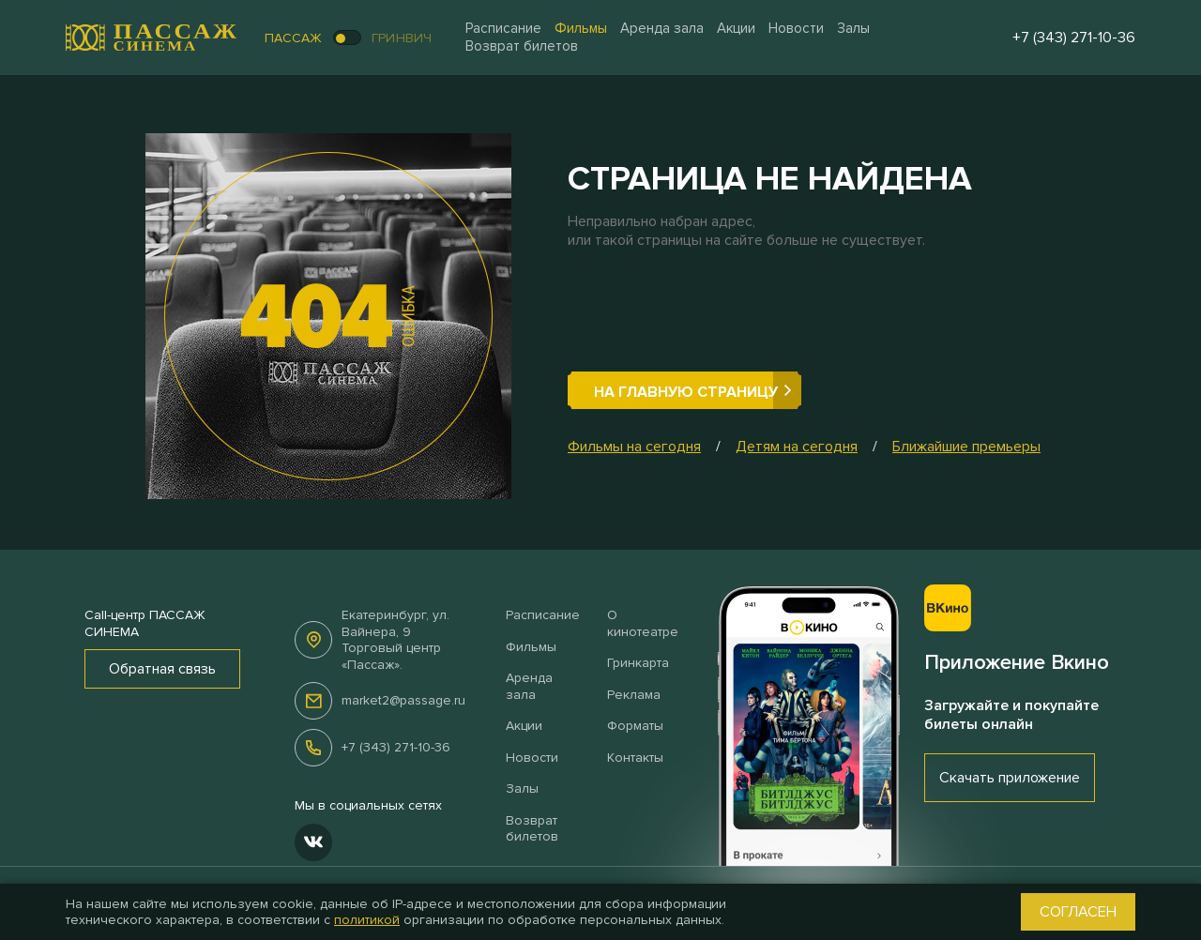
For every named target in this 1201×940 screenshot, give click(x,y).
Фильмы (581, 28)
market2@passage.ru (403, 700)
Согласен (1078, 911)
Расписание (503, 28)
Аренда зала (662, 28)
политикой (367, 920)
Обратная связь (162, 669)
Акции (736, 28)
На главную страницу (686, 392)
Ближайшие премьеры (966, 446)
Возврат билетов (521, 46)
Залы (853, 28)
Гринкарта (638, 663)
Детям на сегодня (797, 446)
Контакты (635, 758)
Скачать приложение (1009, 777)
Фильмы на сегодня (634, 446)
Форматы (635, 726)
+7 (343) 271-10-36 (396, 747)
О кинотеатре (642, 623)
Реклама (634, 695)
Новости (796, 28)
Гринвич (402, 38)
